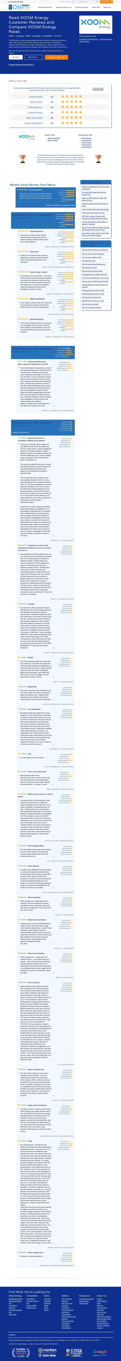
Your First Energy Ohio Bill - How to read (95, 278)
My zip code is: (65, 2)
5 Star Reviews (86, 138)
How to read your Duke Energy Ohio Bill (95, 281)
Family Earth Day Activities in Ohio (93, 213)
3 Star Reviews (86, 142)
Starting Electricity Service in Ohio (93, 294)
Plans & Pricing (36, 102)
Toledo (46, 1305)
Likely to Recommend (33, 123)
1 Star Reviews (86, 147)
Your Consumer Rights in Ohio (92, 257)
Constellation (30, 1299)
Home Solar (96, 7)
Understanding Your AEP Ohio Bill (93, 290)
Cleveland (47, 1301)
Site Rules (100, 1314)
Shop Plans (97, 89)
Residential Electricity (45, 7)
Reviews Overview (106, 39)
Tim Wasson (20, 36)
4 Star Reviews (86, 140)
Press (99, 1303)
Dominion (65, 1319)
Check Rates (106, 2)
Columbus (47, 1299)
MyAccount (107, 7)
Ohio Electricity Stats (89, 261)
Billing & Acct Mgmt (34, 118)
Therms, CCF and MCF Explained (93, 254)
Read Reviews (84, 1301)
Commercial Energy (81, 7)
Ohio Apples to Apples (86, 1299)
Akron (46, 1308)
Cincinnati (47, 1303)
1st (52, 97)
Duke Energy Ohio (68, 1321)
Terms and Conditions (104, 1317)
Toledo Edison (66, 1328)
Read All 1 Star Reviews (20, 432)
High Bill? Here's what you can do (93, 301)
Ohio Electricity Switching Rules (92, 271)
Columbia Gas (66, 1314)
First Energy (66, 1323)
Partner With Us (102, 1301)
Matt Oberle (37, 36)
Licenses (100, 1328)
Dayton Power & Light (69, 1317)
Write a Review (84, 41)
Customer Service (35, 112)
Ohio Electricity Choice (89, 267)
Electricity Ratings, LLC (48, 1340)
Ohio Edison (66, 1325)
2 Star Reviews (86, 145)
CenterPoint (66, 1308)
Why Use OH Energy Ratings (91, 307)
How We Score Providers (90, 304)
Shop (56, 57)
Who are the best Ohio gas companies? (95, 250)
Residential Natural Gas (63, 7)
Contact (99, 1299)
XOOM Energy (31, 1308)
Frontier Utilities (31, 1305)
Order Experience (35, 107)
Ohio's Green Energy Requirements (93, 264)
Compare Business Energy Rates (21, 65)
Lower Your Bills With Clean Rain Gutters (95, 209)
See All (46, 1310)
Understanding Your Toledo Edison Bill (94, 274)
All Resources (83, 1303)
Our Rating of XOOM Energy (88, 39)
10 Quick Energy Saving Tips (91, 297)
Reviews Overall (35, 97)
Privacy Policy (101, 1312)
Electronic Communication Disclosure (102, 1308)
